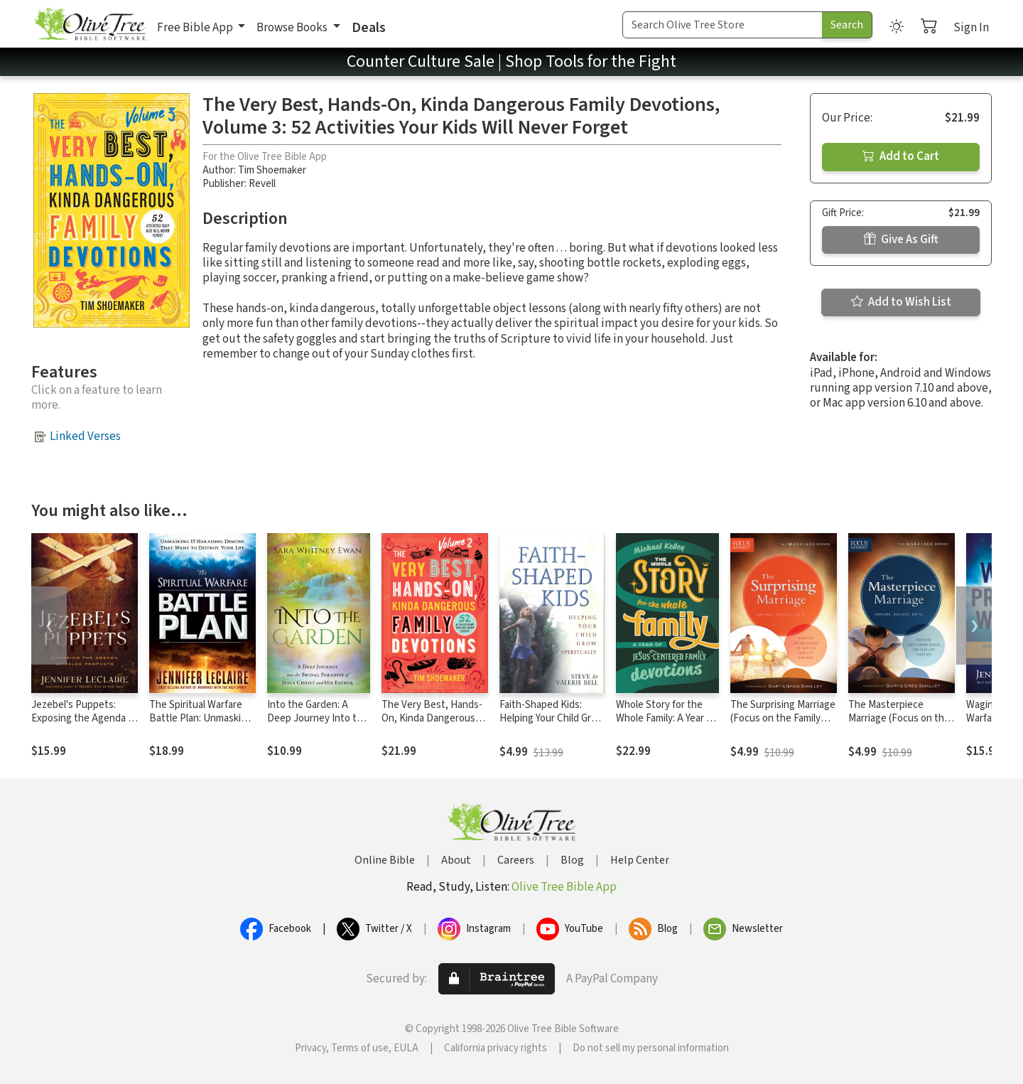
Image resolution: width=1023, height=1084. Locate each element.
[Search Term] (722, 24)
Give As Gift (901, 239)
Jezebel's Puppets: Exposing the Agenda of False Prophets (84, 718)
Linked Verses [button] (85, 436)
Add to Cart (900, 156)
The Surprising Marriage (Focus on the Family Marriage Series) (782, 718)
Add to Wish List (901, 302)
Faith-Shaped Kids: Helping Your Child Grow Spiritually (552, 718)
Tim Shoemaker (272, 170)
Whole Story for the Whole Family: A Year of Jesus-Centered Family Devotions (667, 725)
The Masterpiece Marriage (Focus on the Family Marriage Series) (899, 718)
